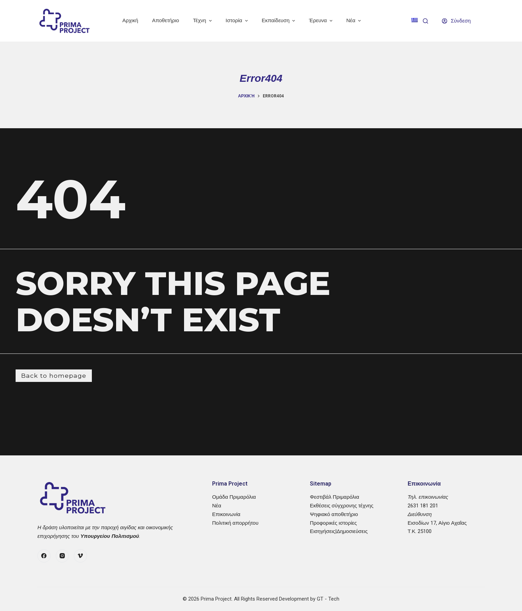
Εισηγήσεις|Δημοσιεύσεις (339, 531)
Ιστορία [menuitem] (238, 20)
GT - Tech (328, 599)
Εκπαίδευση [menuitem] (279, 20)
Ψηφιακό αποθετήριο (334, 514)
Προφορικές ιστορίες (333, 523)
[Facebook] (44, 555)
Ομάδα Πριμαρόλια (234, 497)
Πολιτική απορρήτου (235, 523)
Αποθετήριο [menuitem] (165, 20)
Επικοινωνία (226, 514)
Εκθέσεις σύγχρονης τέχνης (341, 506)
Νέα (216, 506)
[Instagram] (62, 555)
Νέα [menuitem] (354, 20)
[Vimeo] (80, 555)
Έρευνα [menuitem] (321, 20)
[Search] (425, 21)
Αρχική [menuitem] (130, 20)
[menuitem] (414, 21)
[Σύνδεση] (456, 21)
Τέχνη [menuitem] (203, 20)
